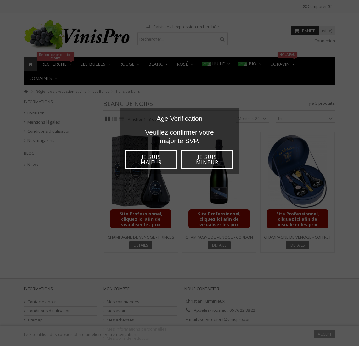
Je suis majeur (151, 159)
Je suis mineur (207, 159)
